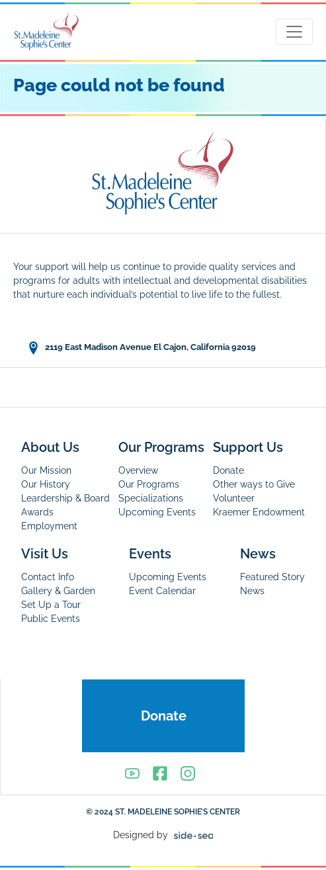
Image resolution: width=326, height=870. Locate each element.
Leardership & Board (65, 498)
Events (150, 554)
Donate (228, 470)
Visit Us (44, 554)
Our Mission (46, 470)
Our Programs (161, 447)
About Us (50, 447)
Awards (37, 512)
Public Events (50, 618)
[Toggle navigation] (294, 32)
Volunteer (234, 498)
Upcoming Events (157, 512)
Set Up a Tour (51, 604)
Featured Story (272, 577)
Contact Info (47, 577)
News (258, 554)
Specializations (150, 498)
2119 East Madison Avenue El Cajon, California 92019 (141, 348)
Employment (49, 526)
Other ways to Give (254, 484)
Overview (138, 470)
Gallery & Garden (58, 591)
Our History (45, 484)
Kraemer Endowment (259, 512)
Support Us (248, 447)
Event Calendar (162, 591)
